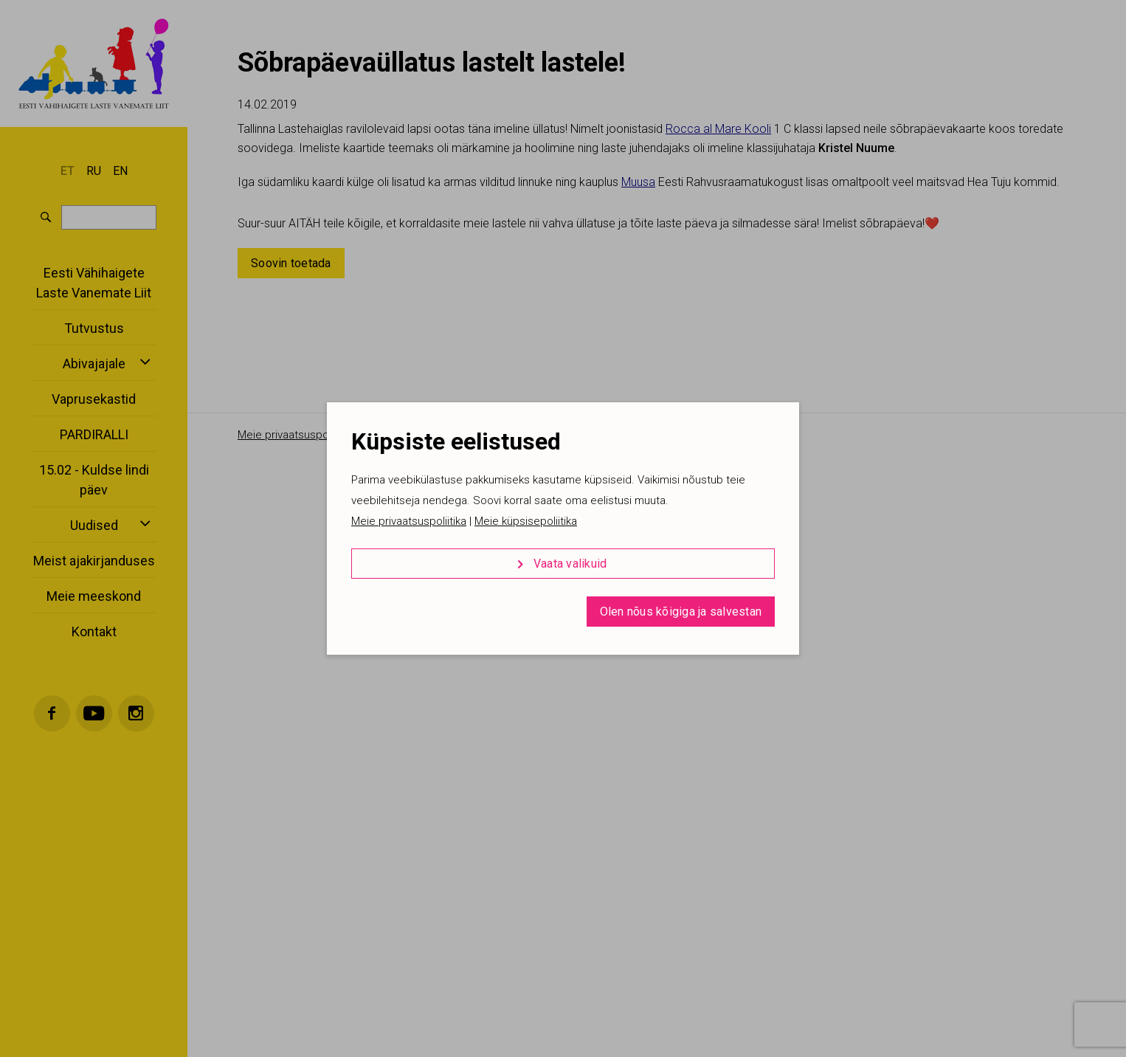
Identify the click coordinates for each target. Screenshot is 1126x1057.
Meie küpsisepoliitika (525, 521)
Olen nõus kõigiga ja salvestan (681, 612)
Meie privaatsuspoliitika (408, 521)
